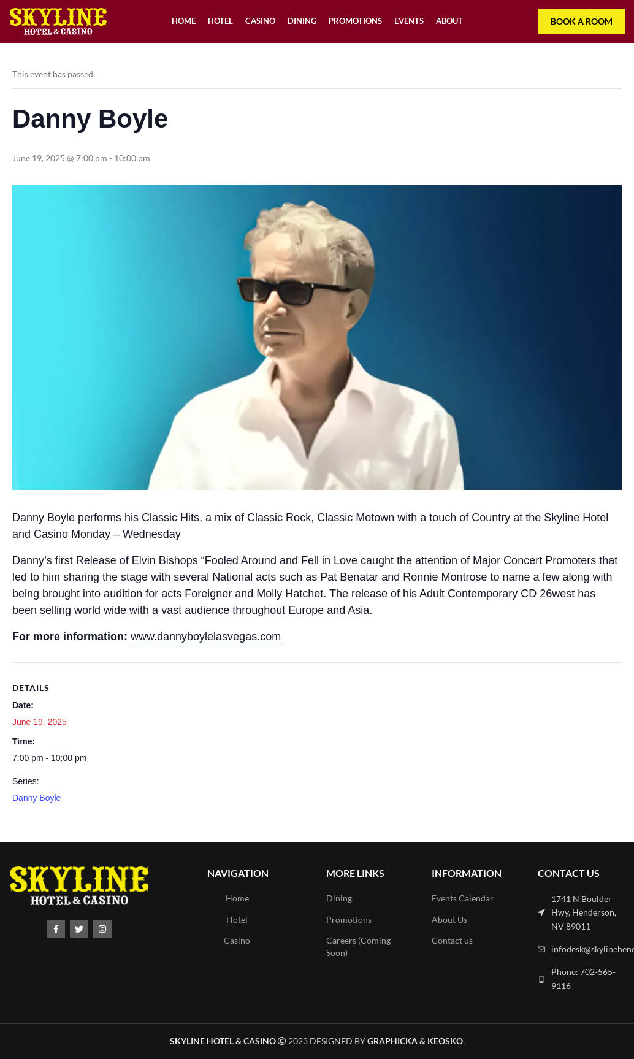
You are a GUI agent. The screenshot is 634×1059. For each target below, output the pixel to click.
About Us (449, 919)
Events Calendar (463, 898)
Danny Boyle (36, 798)
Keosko (445, 1041)
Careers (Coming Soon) (358, 946)
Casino (237, 940)
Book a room (582, 21)
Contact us (452, 940)
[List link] (581, 912)
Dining (339, 898)
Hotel (237, 919)
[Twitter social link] (79, 929)
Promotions (349, 919)
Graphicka (392, 1041)
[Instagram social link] (102, 929)
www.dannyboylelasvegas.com (206, 636)
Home (237, 898)
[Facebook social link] (56, 929)
